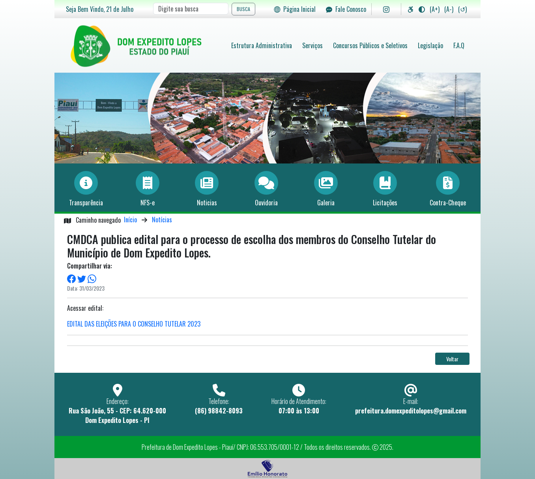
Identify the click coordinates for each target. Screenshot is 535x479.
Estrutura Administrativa (261, 45)
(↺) (462, 9)
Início (130, 219)
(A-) (448, 9)
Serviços (312, 45)
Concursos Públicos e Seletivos (370, 45)
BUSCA (243, 9)
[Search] (190, 9)
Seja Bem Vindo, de (99, 9)
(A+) (435, 9)
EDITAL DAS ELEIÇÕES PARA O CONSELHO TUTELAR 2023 (133, 324)
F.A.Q (458, 45)
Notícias (162, 219)
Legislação (430, 45)
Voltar (452, 359)
